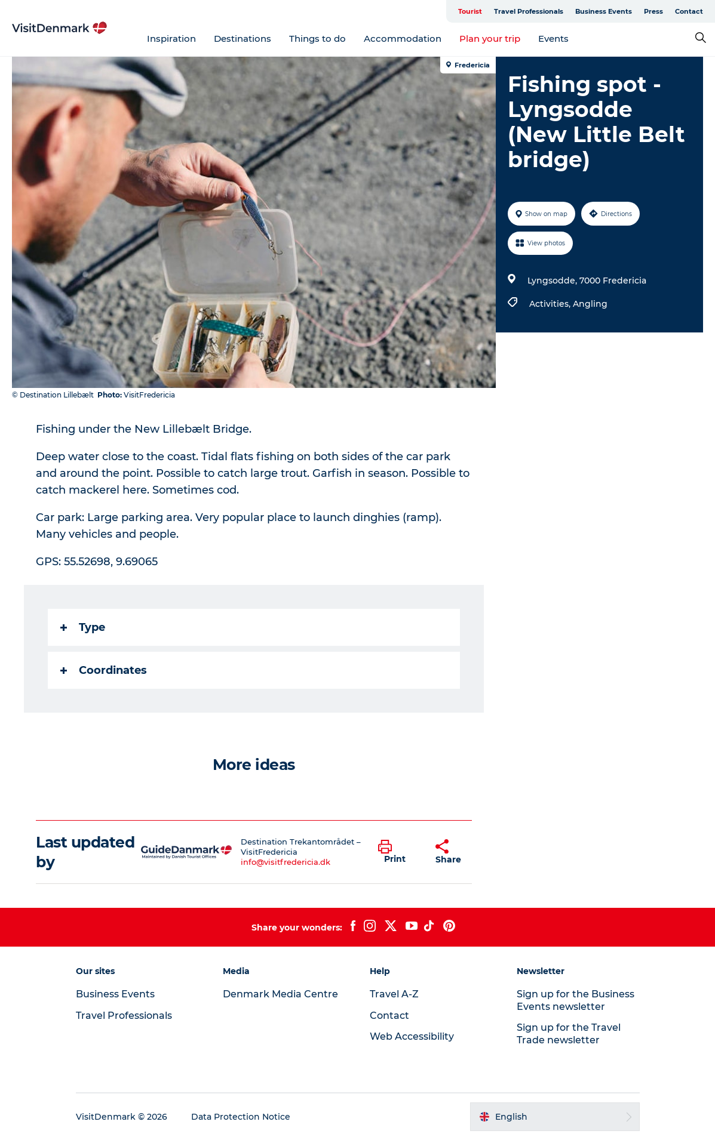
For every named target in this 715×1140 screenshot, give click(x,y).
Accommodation (402, 38)
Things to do (317, 38)
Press (653, 11)
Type (82, 627)
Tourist (470, 11)
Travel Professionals (528, 11)
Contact (689, 11)
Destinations (242, 38)
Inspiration (171, 38)
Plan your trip (489, 38)
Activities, (551, 303)
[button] (398, 852)
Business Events (603, 11)
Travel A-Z (394, 994)
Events (553, 38)
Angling (590, 303)
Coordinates (103, 670)
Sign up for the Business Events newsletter (575, 1000)
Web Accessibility (412, 1036)
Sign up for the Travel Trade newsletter (569, 1034)
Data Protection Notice (240, 1116)
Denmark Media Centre (280, 994)
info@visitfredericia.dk (285, 862)
